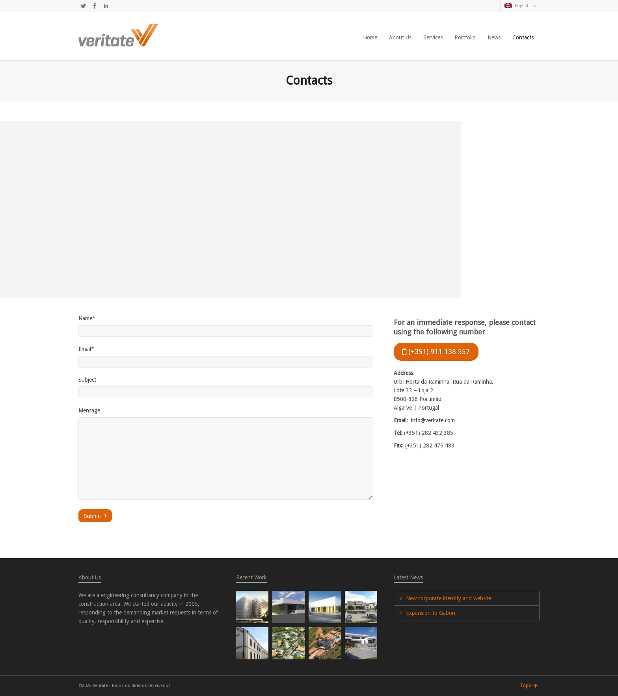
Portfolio (465, 37)
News (494, 37)
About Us (400, 37)
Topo (529, 686)
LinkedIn (106, 6)
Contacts (523, 37)
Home (370, 37)
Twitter (83, 6)
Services (433, 37)
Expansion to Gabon (430, 613)
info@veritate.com (433, 420)
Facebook (94, 6)
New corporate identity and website (448, 598)
